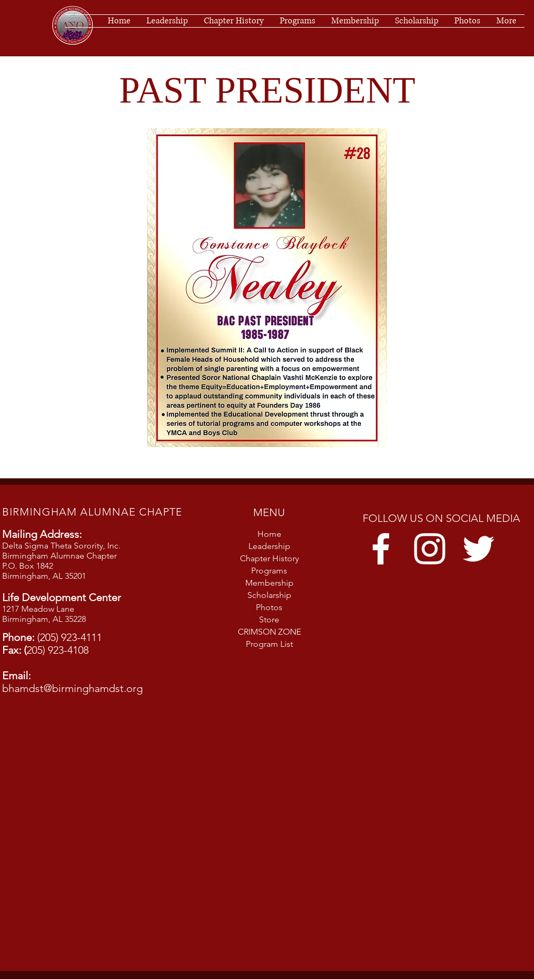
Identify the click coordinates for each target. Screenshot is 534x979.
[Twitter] (478, 549)
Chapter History (269, 558)
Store (269, 619)
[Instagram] (430, 549)
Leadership (269, 546)
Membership (269, 583)
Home (269, 534)
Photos (269, 607)
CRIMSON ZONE (269, 632)
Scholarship (269, 595)
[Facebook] (381, 549)
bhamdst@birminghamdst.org (72, 688)
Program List (269, 644)
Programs (269, 571)
